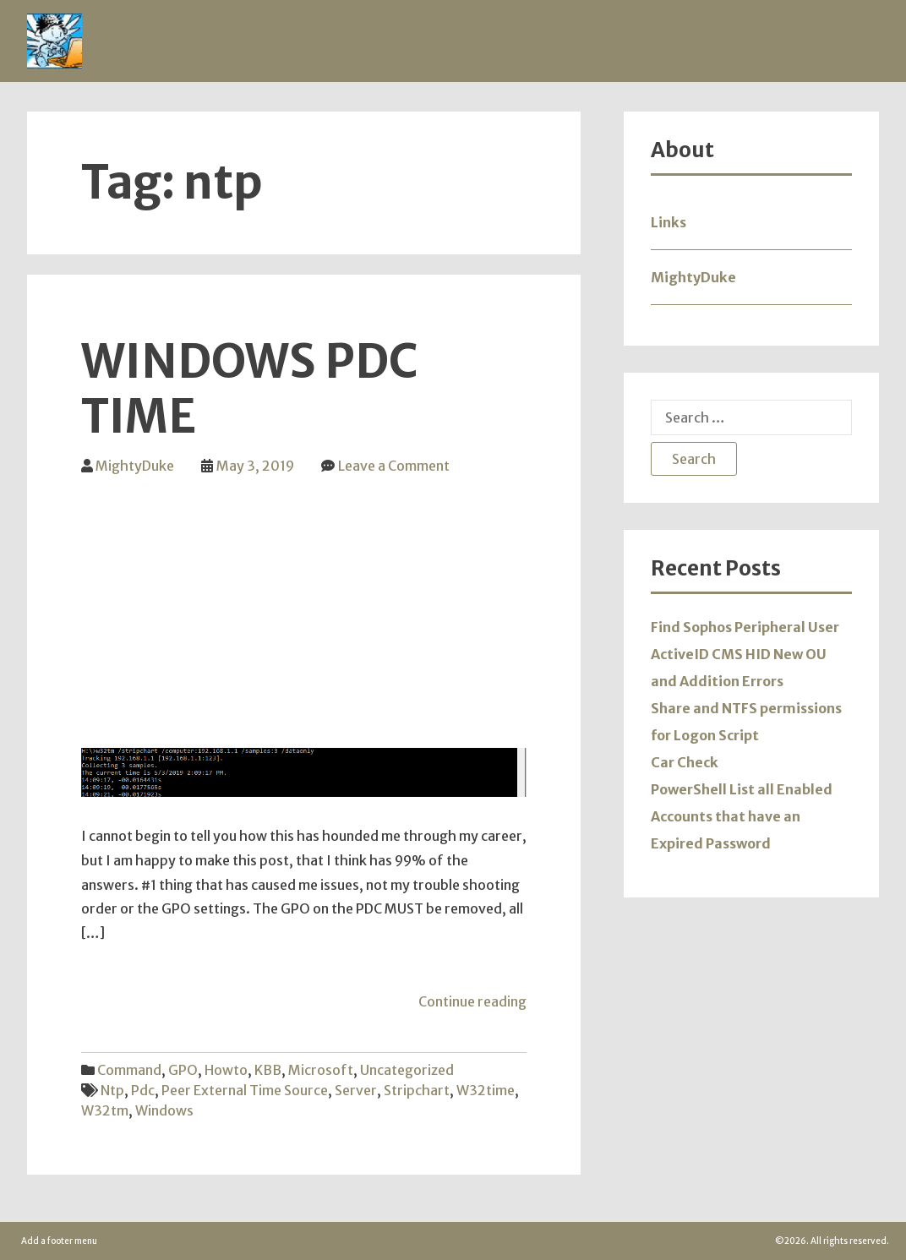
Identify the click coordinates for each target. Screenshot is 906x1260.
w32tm (104, 1110)
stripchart (417, 1090)
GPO (183, 1069)
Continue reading (472, 1001)
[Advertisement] (304, 602)
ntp (112, 1090)
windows (164, 1110)
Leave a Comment (394, 465)
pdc (143, 1090)
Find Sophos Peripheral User (745, 627)
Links (668, 222)
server (356, 1090)
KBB (267, 1069)
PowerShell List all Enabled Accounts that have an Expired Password (741, 816)
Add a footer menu (59, 1240)
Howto (226, 1069)
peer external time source (244, 1090)
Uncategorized (407, 1069)
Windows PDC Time (249, 389)
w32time (485, 1090)
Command (129, 1069)
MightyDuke (135, 465)
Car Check (684, 762)
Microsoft (320, 1069)
